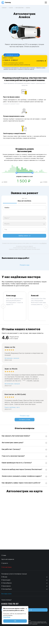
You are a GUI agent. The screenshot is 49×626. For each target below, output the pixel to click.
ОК (15, 621)
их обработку (43, 243)
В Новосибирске (6, 583)
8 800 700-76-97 (10, 604)
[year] (24, 229)
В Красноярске (6, 586)
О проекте (4, 563)
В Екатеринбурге (6, 589)
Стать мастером (6, 567)
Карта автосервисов (7, 559)
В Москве (4, 577)
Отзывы (3, 555)
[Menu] (46, 2)
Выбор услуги (24, 236)
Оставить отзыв (24, 419)
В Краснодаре (5, 580)
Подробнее (6, 617)
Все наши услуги (6, 593)
